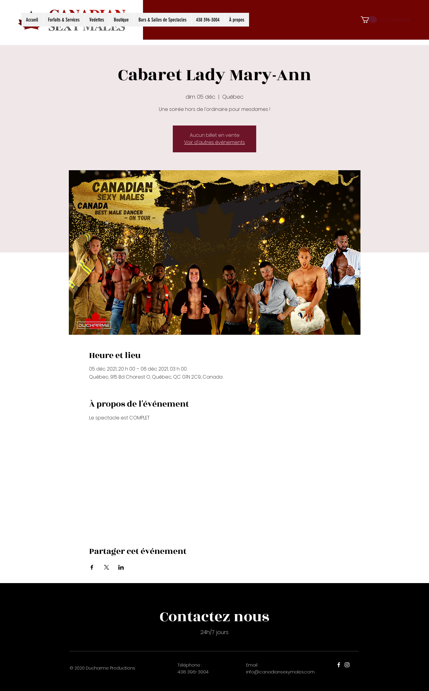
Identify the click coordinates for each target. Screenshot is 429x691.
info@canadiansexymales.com (280, 672)
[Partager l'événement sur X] (106, 567)
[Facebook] (338, 664)
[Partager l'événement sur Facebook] (92, 567)
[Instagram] (347, 664)
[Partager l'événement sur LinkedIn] (121, 567)
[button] (369, 19)
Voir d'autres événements (214, 142)
